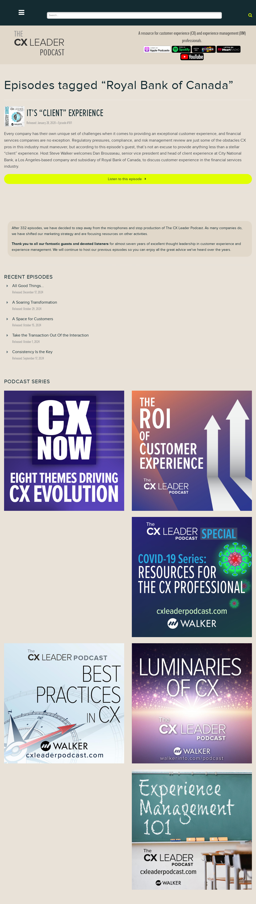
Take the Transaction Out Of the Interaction (50, 335)
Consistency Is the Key (32, 352)
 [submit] (250, 15)
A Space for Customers (32, 319)
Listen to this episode (128, 179)
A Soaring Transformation (34, 302)
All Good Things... (28, 285)
